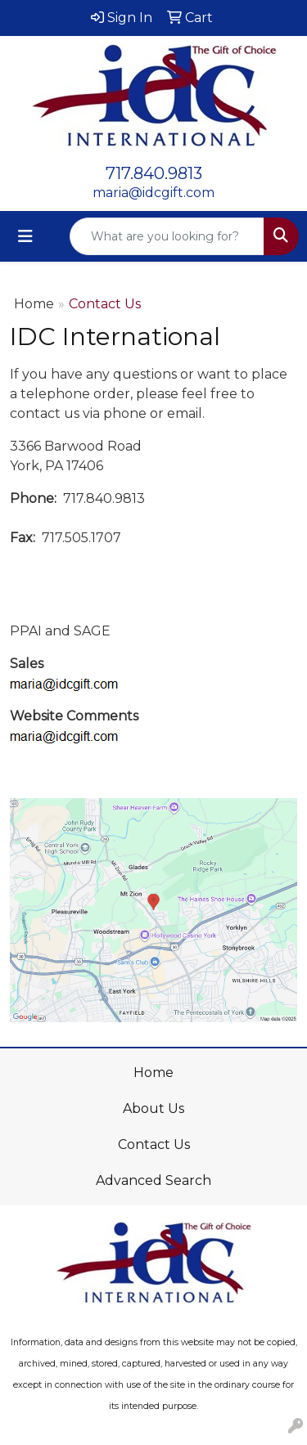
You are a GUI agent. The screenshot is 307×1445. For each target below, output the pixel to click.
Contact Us (154, 1144)
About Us (153, 1108)
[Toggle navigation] (25, 236)
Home (34, 304)
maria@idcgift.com (153, 192)
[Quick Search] (167, 236)
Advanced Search (153, 1180)
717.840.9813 (154, 173)
